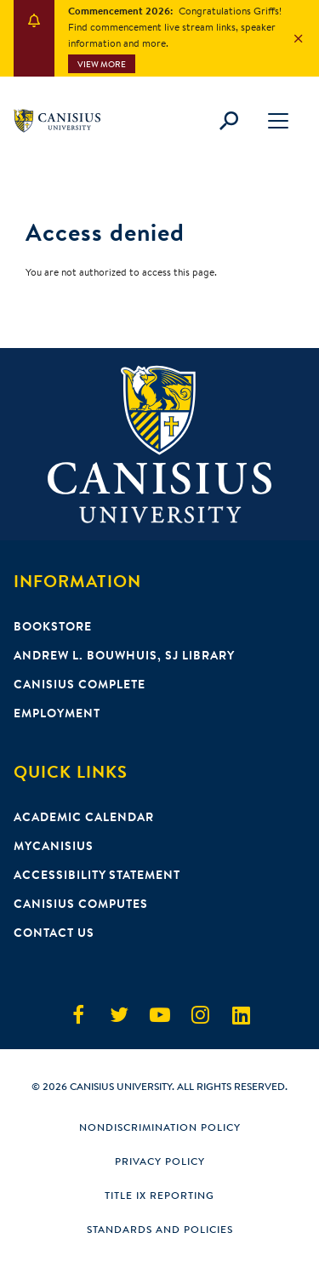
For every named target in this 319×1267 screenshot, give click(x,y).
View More (101, 64)
